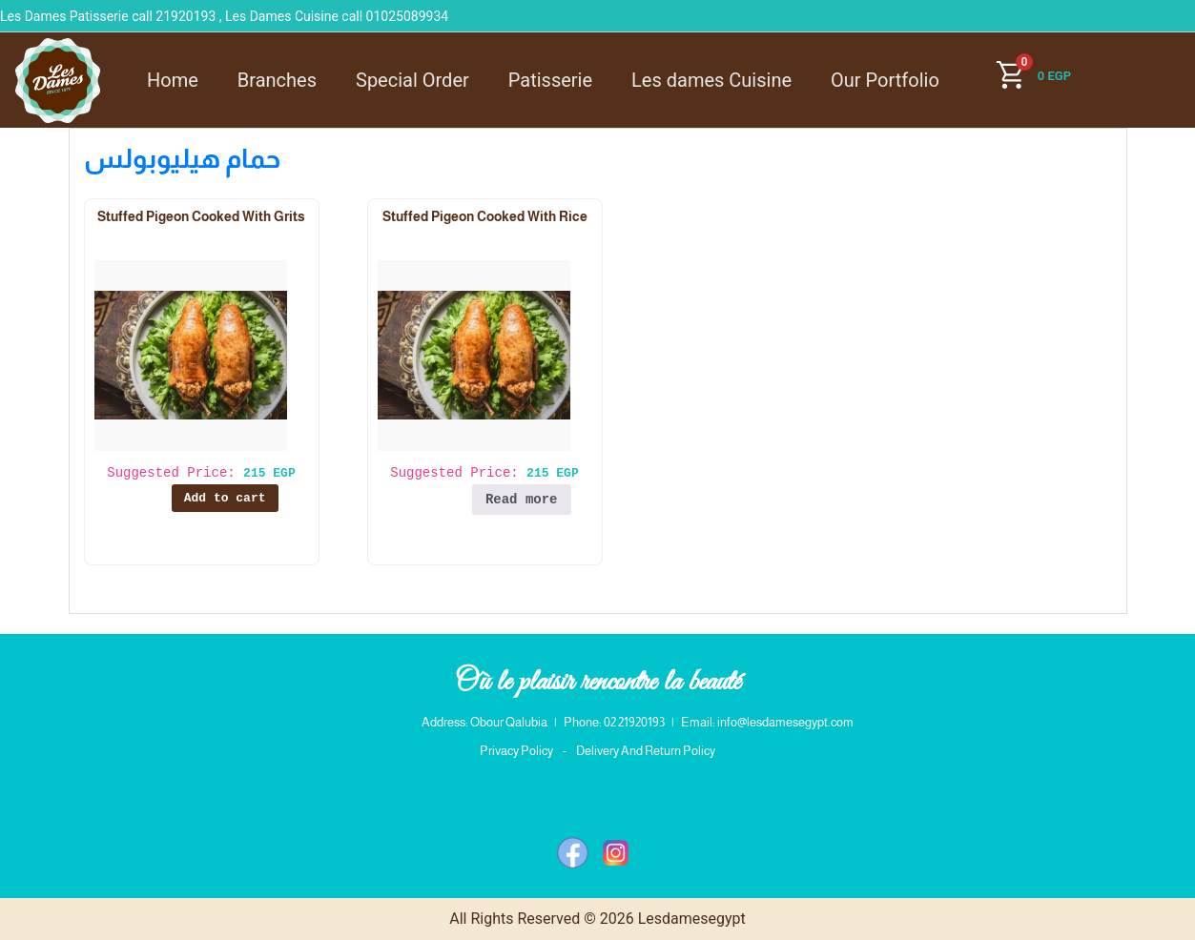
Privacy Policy (516, 751)
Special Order (412, 80)
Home (172, 80)
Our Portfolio (885, 80)
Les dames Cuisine (711, 80)
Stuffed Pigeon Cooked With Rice (484, 216)
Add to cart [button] (225, 498)
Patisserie (550, 80)
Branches (277, 80)
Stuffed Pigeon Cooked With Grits (201, 216)
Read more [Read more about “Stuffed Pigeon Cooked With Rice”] (521, 499)
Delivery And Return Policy (645, 751)
